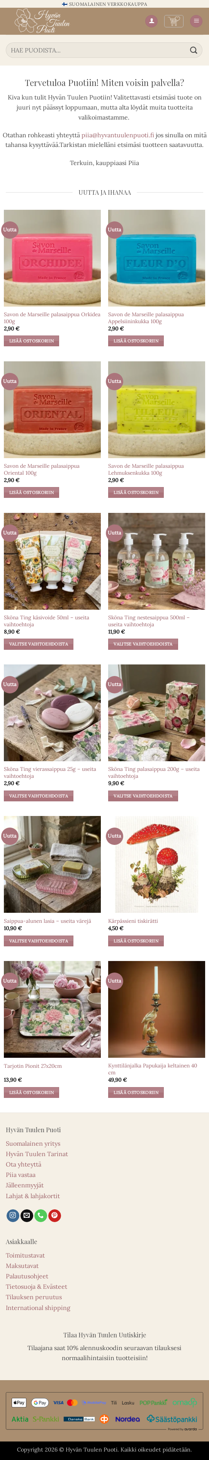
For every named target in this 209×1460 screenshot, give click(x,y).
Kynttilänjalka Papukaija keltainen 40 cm (152, 1069)
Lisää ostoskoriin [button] (31, 341)
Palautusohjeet (27, 1276)
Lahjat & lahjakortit (33, 1196)
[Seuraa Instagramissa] (13, 1215)
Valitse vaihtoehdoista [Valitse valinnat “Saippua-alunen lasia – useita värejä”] (38, 941)
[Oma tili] (151, 21)
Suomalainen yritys (33, 1143)
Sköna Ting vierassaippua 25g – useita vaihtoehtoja (50, 772)
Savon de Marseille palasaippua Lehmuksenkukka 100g (146, 469)
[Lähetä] (194, 49)
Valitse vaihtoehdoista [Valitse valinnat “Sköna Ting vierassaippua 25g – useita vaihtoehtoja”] (38, 796)
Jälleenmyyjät (25, 1185)
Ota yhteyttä (23, 1164)
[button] (174, 21)
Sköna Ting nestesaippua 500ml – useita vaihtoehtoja (149, 621)
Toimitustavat (25, 1255)
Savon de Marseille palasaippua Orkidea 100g (52, 318)
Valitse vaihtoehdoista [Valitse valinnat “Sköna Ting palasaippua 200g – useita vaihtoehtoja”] (143, 796)
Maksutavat (22, 1265)
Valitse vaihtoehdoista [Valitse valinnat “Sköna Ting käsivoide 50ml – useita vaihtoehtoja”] (38, 644)
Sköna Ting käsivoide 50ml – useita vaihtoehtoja (46, 621)
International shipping (38, 1308)
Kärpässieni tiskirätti (133, 921)
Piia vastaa (21, 1174)
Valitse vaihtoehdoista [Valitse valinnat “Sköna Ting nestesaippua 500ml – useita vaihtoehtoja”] (143, 644)
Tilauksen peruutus (34, 1297)
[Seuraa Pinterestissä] (54, 1215)
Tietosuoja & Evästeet (36, 1286)
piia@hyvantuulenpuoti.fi (118, 135)
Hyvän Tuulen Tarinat (37, 1154)
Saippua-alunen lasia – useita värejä (47, 921)
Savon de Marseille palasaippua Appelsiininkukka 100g (146, 318)
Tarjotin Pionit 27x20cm (33, 1066)
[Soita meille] (40, 1215)
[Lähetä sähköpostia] (26, 1215)
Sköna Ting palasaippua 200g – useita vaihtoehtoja (154, 772)
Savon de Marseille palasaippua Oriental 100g (42, 469)
